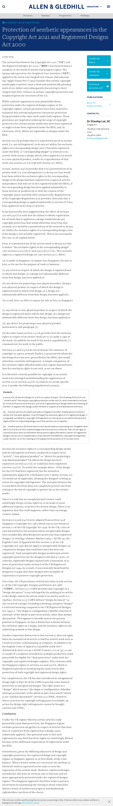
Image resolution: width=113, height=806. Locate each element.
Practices (28, 16)
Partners (45, 16)
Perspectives (65, 16)
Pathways (85, 16)
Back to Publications (94, 104)
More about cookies (30, 803)
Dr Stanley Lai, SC (98, 121)
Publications (32, 23)
